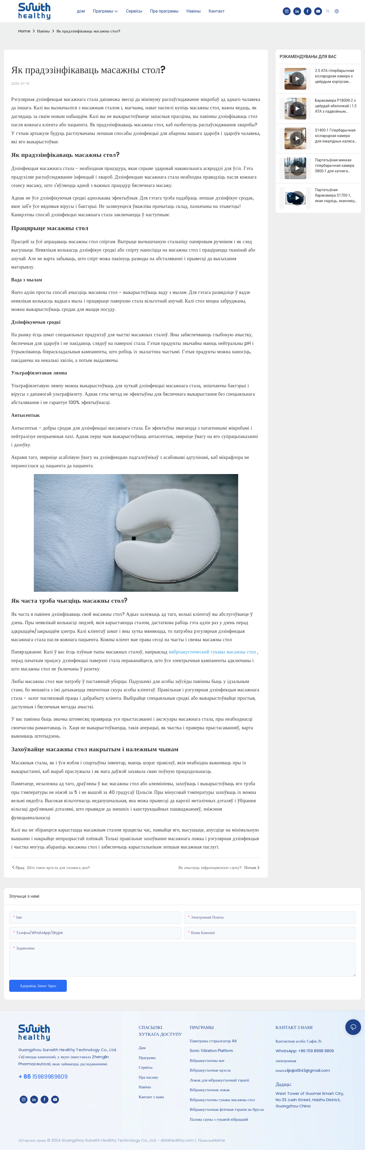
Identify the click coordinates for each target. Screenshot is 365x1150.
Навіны (43, 31)
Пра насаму (148, 1077)
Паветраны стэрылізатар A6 (213, 1041)
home (24, 31)
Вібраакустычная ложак (210, 1090)
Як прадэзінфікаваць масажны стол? (88, 31)
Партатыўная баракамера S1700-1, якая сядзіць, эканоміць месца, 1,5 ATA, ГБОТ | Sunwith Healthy (336, 196)
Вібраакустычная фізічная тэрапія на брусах (227, 1109)
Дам (142, 1047)
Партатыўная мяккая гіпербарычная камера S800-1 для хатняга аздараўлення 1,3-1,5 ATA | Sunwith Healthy (334, 166)
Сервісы (145, 1067)
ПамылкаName (211, 1140)
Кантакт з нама (151, 1097)
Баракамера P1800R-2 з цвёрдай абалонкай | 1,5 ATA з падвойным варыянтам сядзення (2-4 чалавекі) (336, 106)
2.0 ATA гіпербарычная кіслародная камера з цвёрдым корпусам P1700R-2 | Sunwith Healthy (334, 76)
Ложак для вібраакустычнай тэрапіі (219, 1080)
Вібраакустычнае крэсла (210, 1070)
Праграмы (147, 1057)
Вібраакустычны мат (207, 1060)
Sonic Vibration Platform (211, 1051)
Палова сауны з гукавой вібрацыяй (219, 1119)
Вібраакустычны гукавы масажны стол (222, 1100)
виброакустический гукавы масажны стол (213, 651)
